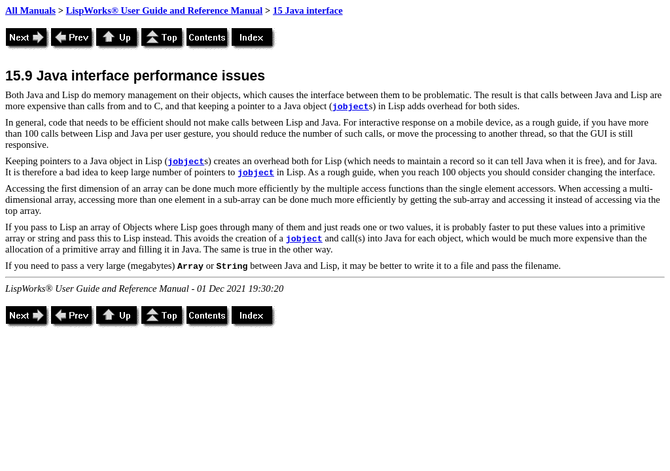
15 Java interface (308, 10)
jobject (350, 107)
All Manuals (30, 10)
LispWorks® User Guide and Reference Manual (164, 10)
